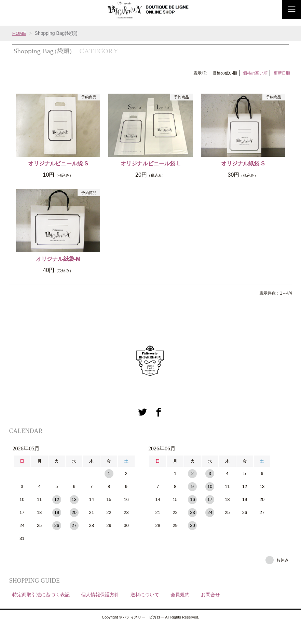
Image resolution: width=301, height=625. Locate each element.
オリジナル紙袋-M (58, 259)
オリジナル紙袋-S (243, 163)
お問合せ (210, 594)
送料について (145, 594)
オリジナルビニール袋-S (58, 163)
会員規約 (180, 594)
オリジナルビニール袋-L (150, 163)
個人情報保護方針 (100, 594)
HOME (19, 33)
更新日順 (282, 73)
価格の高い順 (255, 73)
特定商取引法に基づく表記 (41, 594)
